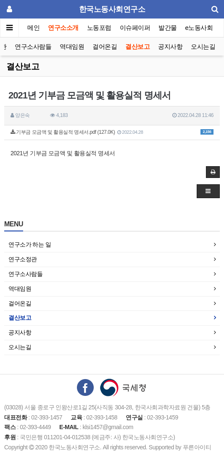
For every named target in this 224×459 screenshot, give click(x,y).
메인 (33, 27)
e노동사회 (199, 27)
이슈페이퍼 (135, 27)
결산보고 (137, 46)
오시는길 (203, 46)
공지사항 (170, 46)
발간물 (167, 27)
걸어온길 (104, 46)
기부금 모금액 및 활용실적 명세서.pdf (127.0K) (112, 132)
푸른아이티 (197, 447)
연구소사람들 (33, 46)
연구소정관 (22, 259)
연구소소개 (63, 27)
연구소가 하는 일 (29, 244)
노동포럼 (99, 27)
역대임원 (72, 46)
